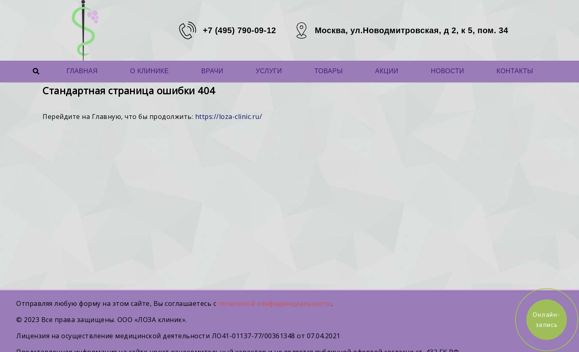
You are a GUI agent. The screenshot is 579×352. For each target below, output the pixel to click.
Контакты (514, 71)
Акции (386, 71)
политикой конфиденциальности (274, 303)
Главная (82, 71)
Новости (447, 71)
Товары (328, 71)
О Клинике (149, 71)
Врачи (212, 71)
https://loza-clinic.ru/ (228, 116)
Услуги (268, 71)
